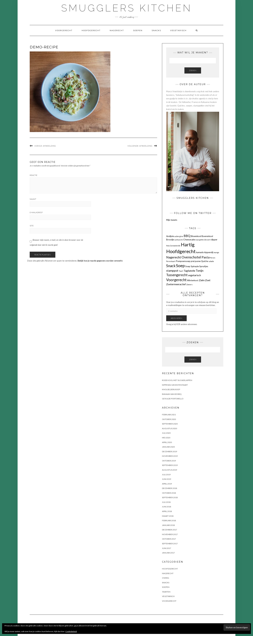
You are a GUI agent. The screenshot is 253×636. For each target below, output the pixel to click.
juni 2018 (166, 506)
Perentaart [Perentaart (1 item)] (170, 261)
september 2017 (170, 543)
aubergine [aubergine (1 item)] (178, 236)
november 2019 (170, 456)
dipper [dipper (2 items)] (214, 239)
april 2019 (167, 484)
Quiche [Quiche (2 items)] (204, 261)
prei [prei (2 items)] (192, 261)
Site (32, 226)
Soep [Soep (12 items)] (180, 265)
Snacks (156, 30)
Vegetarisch (178, 30)
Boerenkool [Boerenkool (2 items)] (207, 236)
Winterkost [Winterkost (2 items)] (192, 280)
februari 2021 (169, 414)
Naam (33, 199)
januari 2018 (168, 525)
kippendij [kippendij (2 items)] (208, 252)
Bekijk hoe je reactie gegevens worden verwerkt (100, 260)
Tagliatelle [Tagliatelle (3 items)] (189, 270)
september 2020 (170, 424)
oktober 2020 (169, 419)
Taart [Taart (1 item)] (181, 271)
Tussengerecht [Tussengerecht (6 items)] (176, 275)
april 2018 (167, 511)
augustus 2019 (169, 470)
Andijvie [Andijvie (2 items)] (170, 236)
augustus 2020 (169, 428)
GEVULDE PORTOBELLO (172, 398)
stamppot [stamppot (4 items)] (172, 270)
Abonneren (176, 318)
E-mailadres (36, 212)
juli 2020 (166, 433)
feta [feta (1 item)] (168, 246)
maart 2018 (167, 516)
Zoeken (192, 70)
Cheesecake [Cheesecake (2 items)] (189, 239)
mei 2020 (166, 437)
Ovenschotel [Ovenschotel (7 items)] (191, 257)
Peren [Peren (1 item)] (212, 258)
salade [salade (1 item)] (211, 261)
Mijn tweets (171, 220)
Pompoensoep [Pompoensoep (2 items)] (183, 261)
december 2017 (169, 529)
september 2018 (170, 497)
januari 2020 (168, 447)
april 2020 (167, 442)
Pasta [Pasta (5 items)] (206, 257)
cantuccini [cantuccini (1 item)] (178, 240)
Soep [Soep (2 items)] (187, 266)
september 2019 (170, 465)
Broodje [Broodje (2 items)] (170, 239)
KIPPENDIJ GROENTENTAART (175, 385)
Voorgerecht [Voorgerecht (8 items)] (176, 280)
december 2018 (169, 488)
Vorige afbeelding (45, 146)
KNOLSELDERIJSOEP (171, 389)
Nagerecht (117, 30)
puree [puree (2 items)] (198, 261)
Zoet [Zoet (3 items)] (207, 280)
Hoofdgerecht (91, 30)
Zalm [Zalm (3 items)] (202, 280)
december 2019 (169, 451)
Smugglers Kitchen (126, 8)
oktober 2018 (169, 493)
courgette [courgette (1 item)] (200, 240)
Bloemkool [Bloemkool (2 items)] (196, 236)
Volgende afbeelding (139, 146)
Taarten (166, 592)
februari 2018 (169, 520)
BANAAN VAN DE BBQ (172, 394)
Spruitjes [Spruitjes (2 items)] (203, 266)
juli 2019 (166, 474)
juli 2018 (166, 502)
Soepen (137, 30)
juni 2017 (166, 548)
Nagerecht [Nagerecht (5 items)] (173, 257)
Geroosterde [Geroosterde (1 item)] (175, 246)
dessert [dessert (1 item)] (207, 240)
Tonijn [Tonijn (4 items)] (199, 270)
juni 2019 (166, 479)
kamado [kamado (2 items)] (200, 252)
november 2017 (170, 534)
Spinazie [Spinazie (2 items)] (195, 266)
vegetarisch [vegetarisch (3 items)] (194, 275)
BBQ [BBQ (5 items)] (187, 236)
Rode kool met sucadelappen (177, 380)
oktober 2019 (169, 460)
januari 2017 (168, 553)
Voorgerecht (63, 30)
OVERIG (165, 578)
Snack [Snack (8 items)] (171, 266)
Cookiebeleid (71, 631)
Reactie (33, 175)
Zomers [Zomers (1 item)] (189, 284)
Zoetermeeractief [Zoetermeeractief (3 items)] (176, 284)
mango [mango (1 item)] (216, 252)
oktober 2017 (169, 539)
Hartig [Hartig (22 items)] (188, 244)
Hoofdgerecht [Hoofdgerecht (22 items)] (181, 251)
